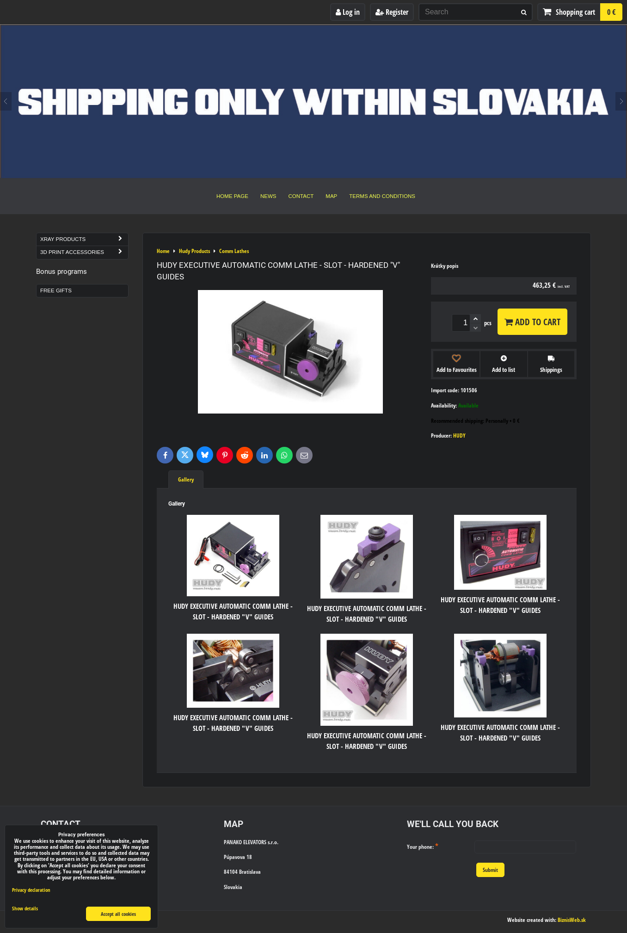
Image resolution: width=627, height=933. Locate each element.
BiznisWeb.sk (572, 919)
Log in (348, 12)
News (268, 196)
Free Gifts (56, 290)
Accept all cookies (118, 913)
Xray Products (84, 239)
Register (391, 12)
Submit (490, 869)
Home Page (232, 196)
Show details (25, 908)
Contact (301, 196)
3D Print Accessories (84, 252)
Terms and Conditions (382, 196)
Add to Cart (532, 321)
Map (331, 196)
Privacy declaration (31, 889)
